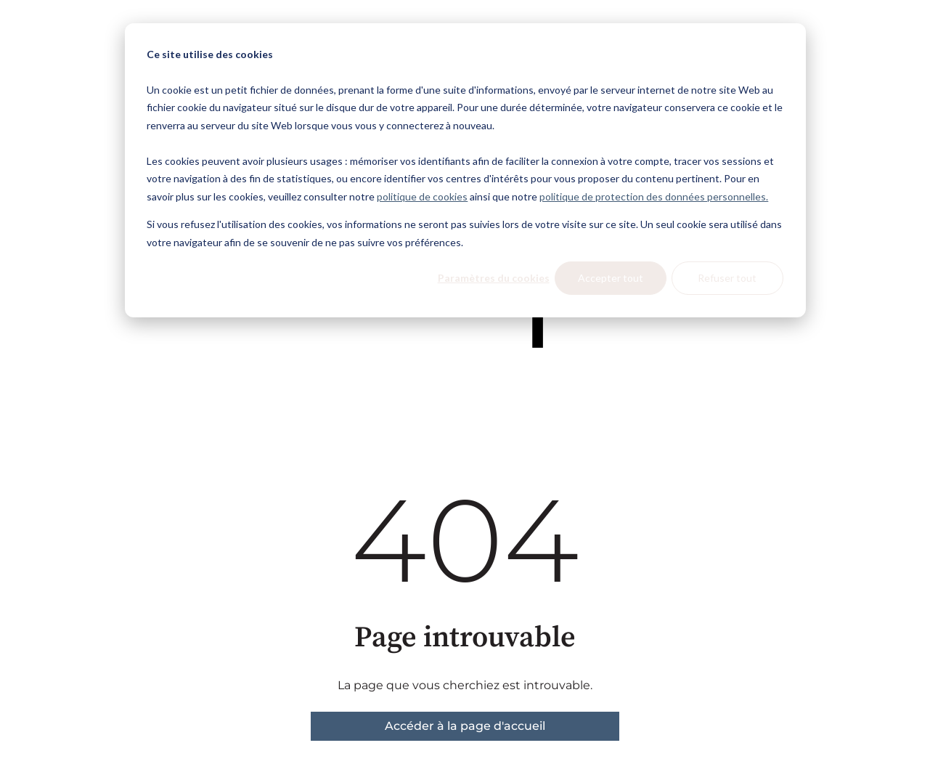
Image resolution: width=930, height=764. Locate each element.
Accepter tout (610, 278)
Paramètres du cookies (494, 278)
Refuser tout (727, 278)
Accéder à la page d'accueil (465, 726)
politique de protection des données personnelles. (653, 196)
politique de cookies (422, 196)
